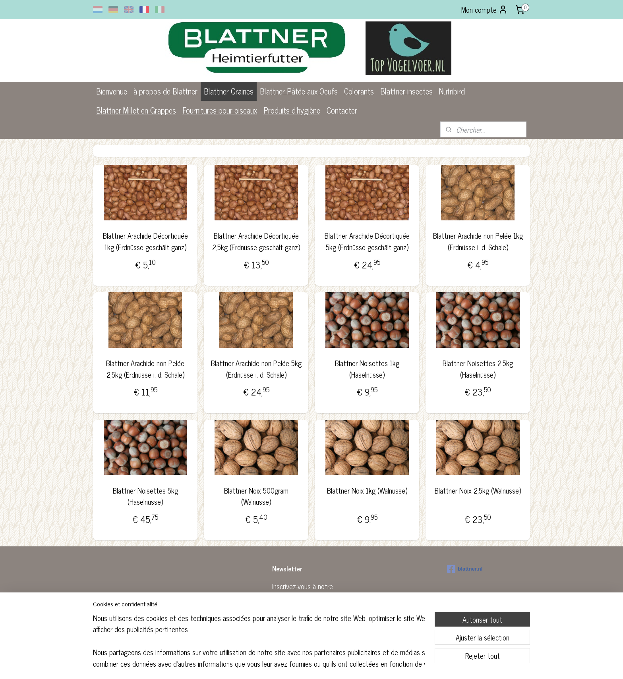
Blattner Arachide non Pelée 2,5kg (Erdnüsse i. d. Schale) (145, 368)
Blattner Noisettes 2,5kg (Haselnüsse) (478, 368)
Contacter (342, 110)
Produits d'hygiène (291, 110)
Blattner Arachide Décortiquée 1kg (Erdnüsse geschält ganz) (145, 241)
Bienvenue (111, 91)
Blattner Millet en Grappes (136, 110)
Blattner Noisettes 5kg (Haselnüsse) (145, 496)
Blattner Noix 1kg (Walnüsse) (367, 490)
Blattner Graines (228, 91)
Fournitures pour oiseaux (219, 110)
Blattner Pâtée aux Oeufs (299, 91)
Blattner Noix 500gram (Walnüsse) (256, 496)
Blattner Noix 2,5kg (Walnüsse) (478, 490)
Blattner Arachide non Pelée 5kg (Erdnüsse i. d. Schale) (256, 368)
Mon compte (484, 9)
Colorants (359, 91)
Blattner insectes (406, 91)
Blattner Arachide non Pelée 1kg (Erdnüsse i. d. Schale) (478, 241)
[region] (259, 640)
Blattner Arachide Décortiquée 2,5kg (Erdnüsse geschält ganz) (256, 241)
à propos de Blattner (165, 91)
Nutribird (452, 91)
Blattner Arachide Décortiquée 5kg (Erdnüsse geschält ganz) (367, 241)
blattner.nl (464, 569)
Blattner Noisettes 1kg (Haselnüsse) (367, 368)
